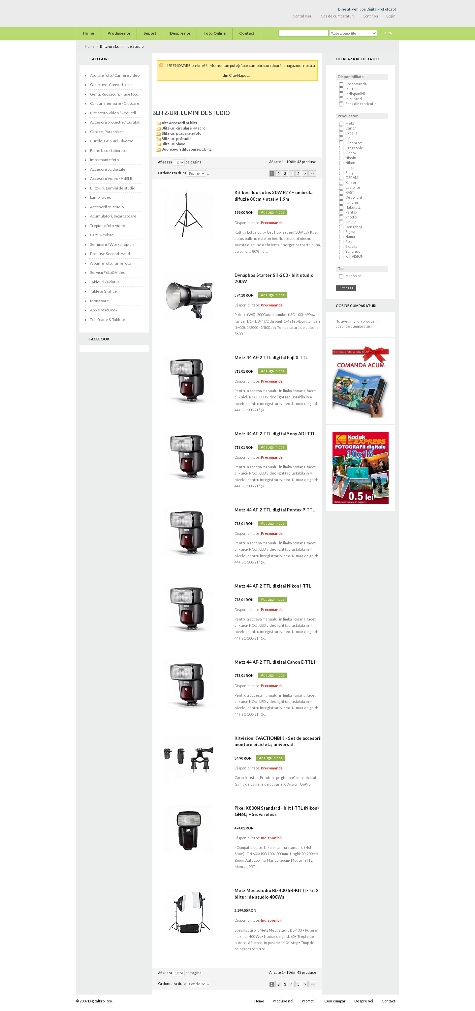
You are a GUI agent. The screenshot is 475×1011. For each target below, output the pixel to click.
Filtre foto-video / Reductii (113, 112)
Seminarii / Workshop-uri (112, 244)
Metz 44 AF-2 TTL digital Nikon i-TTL (273, 586)
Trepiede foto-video (107, 225)
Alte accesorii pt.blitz (180, 123)
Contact (388, 1001)
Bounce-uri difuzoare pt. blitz (187, 149)
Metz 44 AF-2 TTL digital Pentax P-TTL (275, 509)
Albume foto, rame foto (110, 263)
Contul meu (302, 16)
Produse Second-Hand (110, 253)
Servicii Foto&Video (107, 272)
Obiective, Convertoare (111, 84)
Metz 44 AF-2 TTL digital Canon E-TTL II (276, 662)
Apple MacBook (103, 309)
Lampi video (100, 197)
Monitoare (99, 300)
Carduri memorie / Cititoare (114, 103)
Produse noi (283, 1001)
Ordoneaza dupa (172, 173)
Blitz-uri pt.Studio (177, 138)
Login (391, 16)
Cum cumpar (335, 1001)
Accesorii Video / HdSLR (111, 178)
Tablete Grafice (103, 291)
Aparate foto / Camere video (115, 75)
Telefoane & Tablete (107, 319)
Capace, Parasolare (107, 131)
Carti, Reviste (101, 234)
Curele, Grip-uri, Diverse (111, 140)
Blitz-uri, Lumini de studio (112, 188)
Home (90, 46)
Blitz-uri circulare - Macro (184, 128)
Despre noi (363, 1001)
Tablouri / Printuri (105, 281)
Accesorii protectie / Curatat (115, 122)
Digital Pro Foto (105, 13)
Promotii (309, 1001)
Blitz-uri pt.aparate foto (182, 133)
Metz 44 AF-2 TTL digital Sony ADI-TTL (275, 433)
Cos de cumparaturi (337, 16)
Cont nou (370, 16)
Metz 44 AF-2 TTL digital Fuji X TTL (271, 357)
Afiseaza (165, 162)
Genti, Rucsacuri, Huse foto (114, 94)
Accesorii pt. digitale (107, 169)
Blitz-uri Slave (173, 144)
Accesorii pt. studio (107, 206)
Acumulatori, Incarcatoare (113, 216)
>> (312, 173)
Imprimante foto (104, 159)
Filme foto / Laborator (109, 150)
